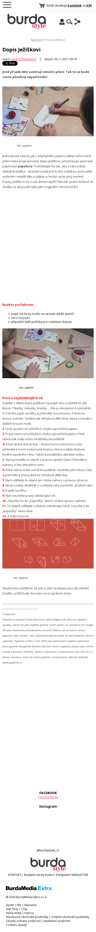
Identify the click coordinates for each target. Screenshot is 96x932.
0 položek (75, 5)
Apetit (10, 905)
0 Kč (89, 5)
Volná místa (13, 913)
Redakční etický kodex (38, 875)
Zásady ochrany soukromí (23, 921)
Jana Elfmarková (23, 59)
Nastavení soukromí (57, 921)
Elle (19, 905)
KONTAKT (14, 875)
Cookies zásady (16, 925)
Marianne (30, 905)
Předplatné (63, 875)
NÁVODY (37, 40)
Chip (24, 909)
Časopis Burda (48, 797)
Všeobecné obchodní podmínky (27, 917)
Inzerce (29, 913)
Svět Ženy (12, 909)
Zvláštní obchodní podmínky (70, 917)
